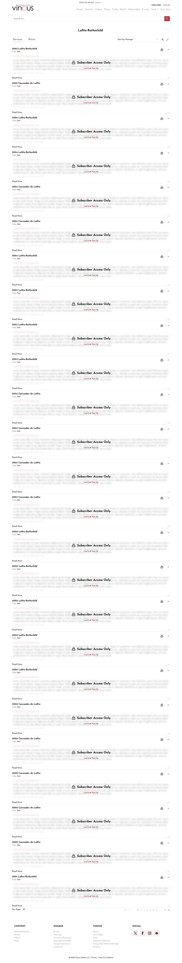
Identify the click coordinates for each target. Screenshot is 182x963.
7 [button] (156, 910)
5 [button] (150, 910)
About (95, 932)
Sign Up (95, 68)
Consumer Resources (62, 938)
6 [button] (153, 910)
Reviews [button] (17, 39)
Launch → (99, 2)
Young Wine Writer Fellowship (106, 944)
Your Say (57, 935)
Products (96, 947)
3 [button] (144, 910)
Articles (17, 935)
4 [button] (147, 910)
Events (56, 932)
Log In (86, 68)
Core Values (98, 935)
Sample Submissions (62, 944)
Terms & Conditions (105, 957)
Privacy (94, 957)
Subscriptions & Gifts (62, 941)
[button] (167, 18)
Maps (16, 941)
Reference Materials (101, 941)
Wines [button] (31, 39)
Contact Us (58, 947)
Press (95, 938)
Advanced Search (21, 932)
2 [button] (141, 910)
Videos (17, 938)
